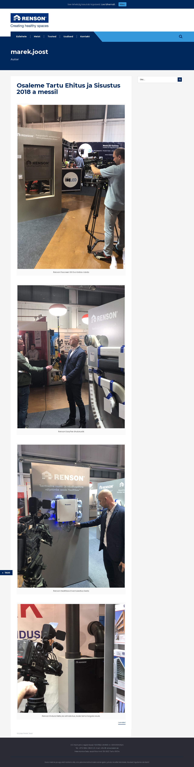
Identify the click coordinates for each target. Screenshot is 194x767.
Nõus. (122, 4)
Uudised (68, 36)
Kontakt (85, 36)
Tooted (52, 36)
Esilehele (21, 36)
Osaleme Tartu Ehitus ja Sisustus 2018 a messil (68, 88)
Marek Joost (28, 733)
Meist (37, 36)
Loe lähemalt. (108, 4)
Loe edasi (121, 722)
